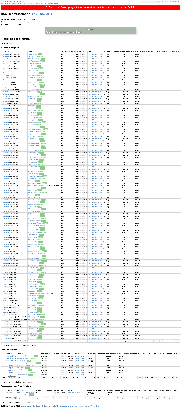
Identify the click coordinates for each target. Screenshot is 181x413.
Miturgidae (6, 300)
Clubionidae (6, 73)
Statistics (40, 3)
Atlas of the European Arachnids (13, 1)
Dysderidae (6, 91)
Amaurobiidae (7, 61)
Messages (52, 3)
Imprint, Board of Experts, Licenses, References (60, 406)
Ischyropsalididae (11, 356)
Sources (15, 3)
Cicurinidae (6, 70)
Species (4, 3)
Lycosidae (5, 272)
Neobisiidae (9, 392)
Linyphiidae (6, 108)
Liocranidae (6, 270)
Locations (27, 3)
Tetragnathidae (7, 317)
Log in (165, 1)
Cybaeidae (6, 82)
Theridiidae (6, 321)
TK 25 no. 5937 (42, 14)
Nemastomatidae (11, 358)
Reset (23, 341)
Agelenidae (6, 54)
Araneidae (5, 63)
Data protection (84, 406)
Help (97, 406)
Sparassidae (6, 314)
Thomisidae (6, 338)
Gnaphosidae (6, 94)
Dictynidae (6, 87)
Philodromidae (7, 305)
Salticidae (5, 307)
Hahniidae (6, 103)
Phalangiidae (9, 365)
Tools (93, 406)
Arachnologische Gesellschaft (31, 406)
